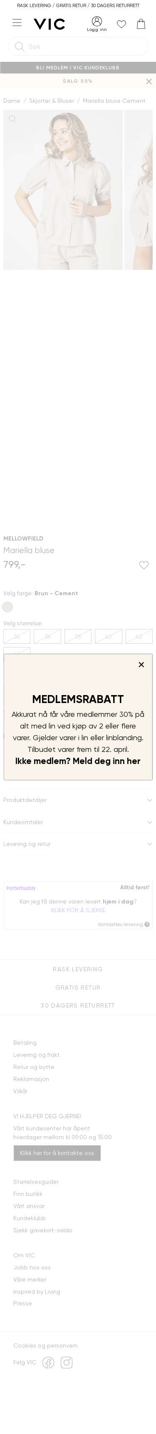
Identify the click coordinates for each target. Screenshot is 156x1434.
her (134, 761)
